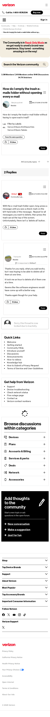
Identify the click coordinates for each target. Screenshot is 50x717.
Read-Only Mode (34, 42)
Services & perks (19, 458)
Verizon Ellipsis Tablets (17, 130)
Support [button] (6, 574)
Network (14, 472)
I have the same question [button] (14, 137)
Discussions (13, 354)
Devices (14, 437)
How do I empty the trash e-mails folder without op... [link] (21, 32)
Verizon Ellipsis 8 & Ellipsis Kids (20, 127)
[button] (4, 19)
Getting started (14, 345)
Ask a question (36, 20)
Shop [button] (4, 560)
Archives (21, 26)
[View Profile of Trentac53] (17, 256)
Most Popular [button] (8, 587)
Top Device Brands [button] (11, 567)
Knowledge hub (14, 362)
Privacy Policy (7, 651)
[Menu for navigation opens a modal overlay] (46, 5)
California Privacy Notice (12, 657)
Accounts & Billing (20, 451)
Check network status (17, 392)
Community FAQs (15, 348)
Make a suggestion (19, 529)
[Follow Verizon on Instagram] (19, 614)
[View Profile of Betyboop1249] (17, 102)
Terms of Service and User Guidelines (25, 368)
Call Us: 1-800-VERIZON (17, 12)
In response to (26, 263)
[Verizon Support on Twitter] (3, 627)
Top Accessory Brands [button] (13, 594)
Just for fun (15, 535)
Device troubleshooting (18, 389)
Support (11, 386)
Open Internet (8, 682)
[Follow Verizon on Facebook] (3, 614)
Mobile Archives (33, 26)
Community (5, 26)
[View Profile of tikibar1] (14, 194)
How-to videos (14, 359)
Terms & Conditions (10, 688)
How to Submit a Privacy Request (23, 365)
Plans (12, 444)
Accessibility (7, 676)
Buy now (37, 12)
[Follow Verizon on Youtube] (14, 615)
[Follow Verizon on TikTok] (24, 615)
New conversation (19, 524)
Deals (12, 465)
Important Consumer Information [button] (19, 601)
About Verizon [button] (9, 581)
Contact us (12, 398)
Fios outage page (15, 395)
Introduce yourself (16, 351)
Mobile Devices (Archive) (12, 29)
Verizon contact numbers (19, 401)
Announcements (15, 356)
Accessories (16, 479)
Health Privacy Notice (11, 664)
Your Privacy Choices (13, 670)
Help (14, 26)
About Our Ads (8, 695)
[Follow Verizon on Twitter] (8, 614)
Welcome (11, 342)
